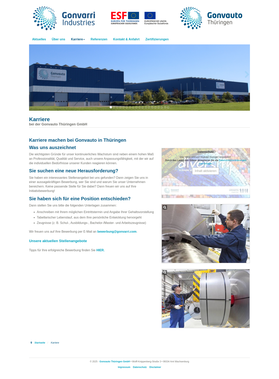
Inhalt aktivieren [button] (205, 171)
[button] (78, 39)
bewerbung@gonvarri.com (116, 231)
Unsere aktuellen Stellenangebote (58, 241)
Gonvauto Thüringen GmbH (115, 361)
